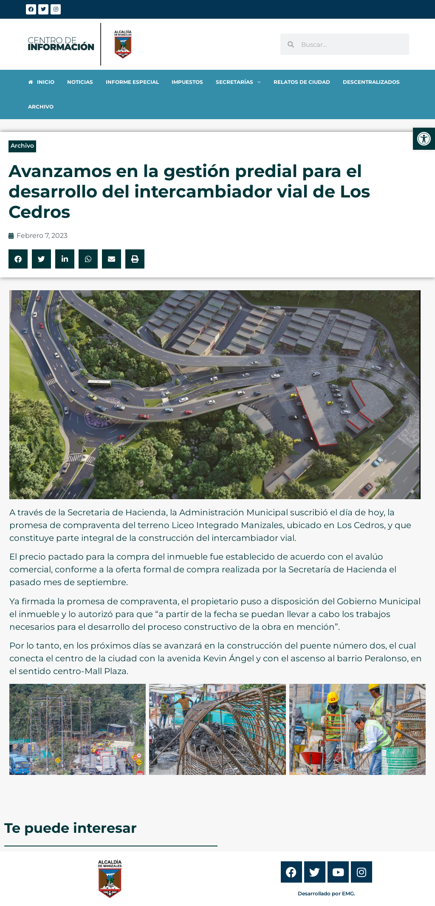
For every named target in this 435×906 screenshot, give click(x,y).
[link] (424, 139)
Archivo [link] (22, 121)
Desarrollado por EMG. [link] (326, 869)
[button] (18, 234)
